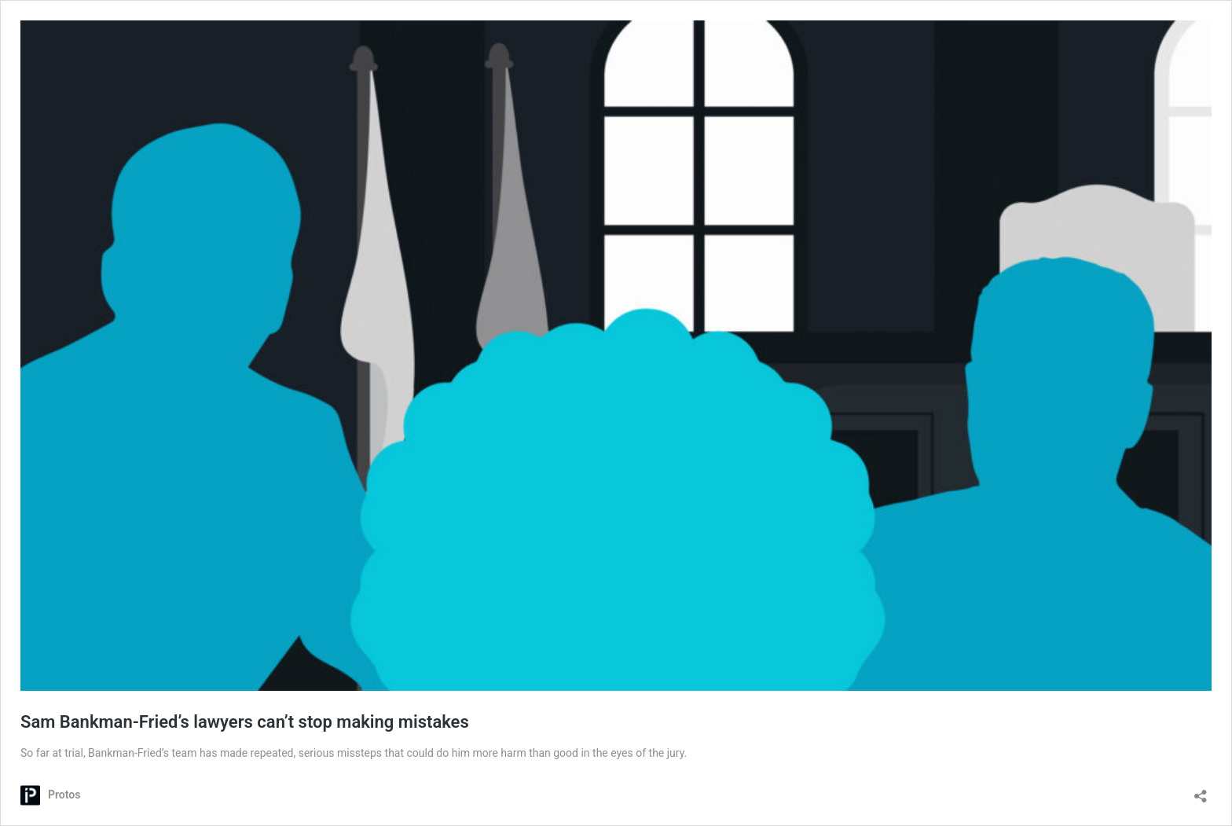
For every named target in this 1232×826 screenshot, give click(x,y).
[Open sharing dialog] (1201, 791)
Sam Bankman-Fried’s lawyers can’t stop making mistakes (244, 722)
